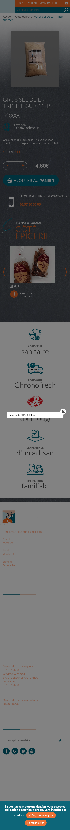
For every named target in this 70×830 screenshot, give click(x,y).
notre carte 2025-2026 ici (29, 335)
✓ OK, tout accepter (41, 815)
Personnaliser (35, 822)
